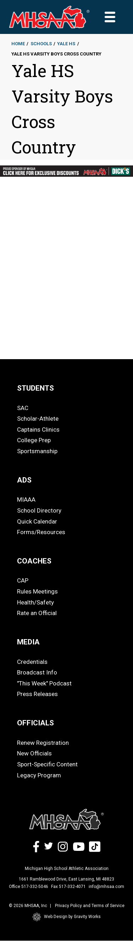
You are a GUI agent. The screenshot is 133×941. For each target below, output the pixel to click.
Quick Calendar (37, 521)
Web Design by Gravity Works (67, 917)
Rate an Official (37, 612)
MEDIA (28, 642)
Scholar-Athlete (38, 418)
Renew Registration (43, 742)
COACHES (34, 561)
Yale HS (66, 43)
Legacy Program (39, 775)
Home (18, 43)
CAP (22, 580)
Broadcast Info (37, 672)
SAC (22, 407)
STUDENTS (35, 388)
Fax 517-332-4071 (68, 886)
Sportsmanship (37, 451)
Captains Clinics (38, 429)
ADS (24, 480)
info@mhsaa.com (106, 886)
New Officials (34, 753)
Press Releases (37, 693)
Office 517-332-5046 (28, 886)
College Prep (34, 440)
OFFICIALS (35, 723)
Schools (41, 43)
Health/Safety (35, 602)
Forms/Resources (41, 532)
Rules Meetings (37, 591)
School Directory (39, 510)
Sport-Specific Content (47, 764)
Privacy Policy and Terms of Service (89, 905)
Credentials (32, 661)
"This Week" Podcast (44, 683)
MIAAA (26, 499)
